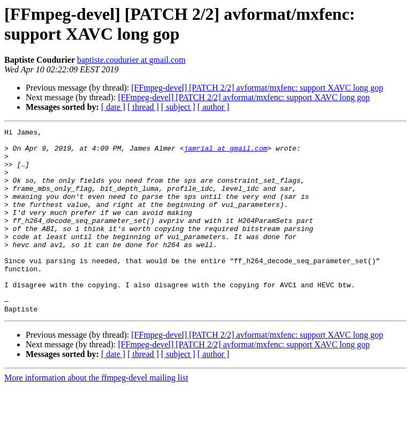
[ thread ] (143, 106)
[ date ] (113, 106)
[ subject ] (178, 106)
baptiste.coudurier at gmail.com (131, 59)
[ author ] (213, 106)
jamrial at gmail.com (225, 153)
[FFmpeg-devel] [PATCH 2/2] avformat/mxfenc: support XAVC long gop (257, 87)
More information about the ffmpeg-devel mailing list (96, 414)
